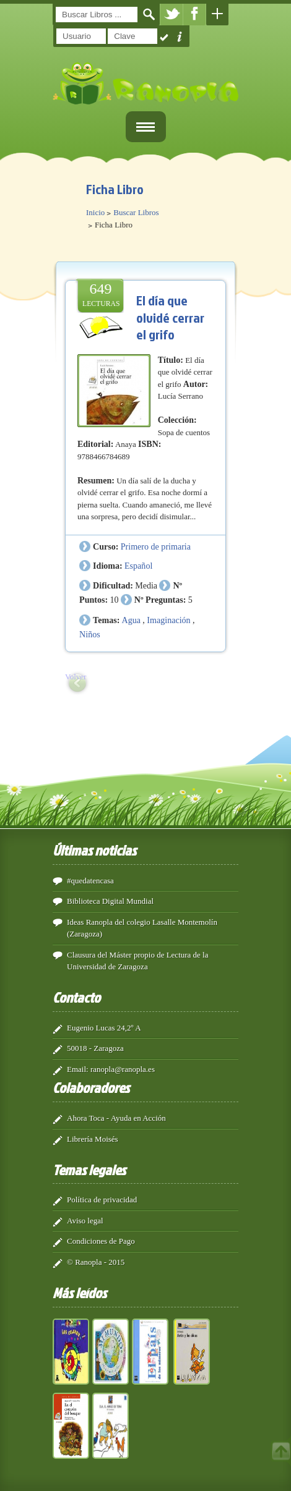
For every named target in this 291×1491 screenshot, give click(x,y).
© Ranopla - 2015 (95, 1262)
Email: (78, 1069)
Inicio (95, 212)
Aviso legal (85, 1220)
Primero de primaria (156, 546)
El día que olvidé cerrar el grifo (170, 317)
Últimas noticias (94, 850)
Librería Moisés (92, 1139)
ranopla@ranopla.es (122, 1069)
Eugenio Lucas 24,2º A (104, 1027)
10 (114, 600)
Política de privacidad (102, 1199)
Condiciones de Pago (101, 1241)
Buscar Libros (136, 212)
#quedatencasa (90, 880)
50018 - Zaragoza (95, 1048)
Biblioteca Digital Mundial (110, 901)
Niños (89, 634)
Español (138, 566)
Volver (75, 676)
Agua (131, 620)
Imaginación (168, 620)
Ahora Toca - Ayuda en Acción (116, 1118)
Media (146, 585)
